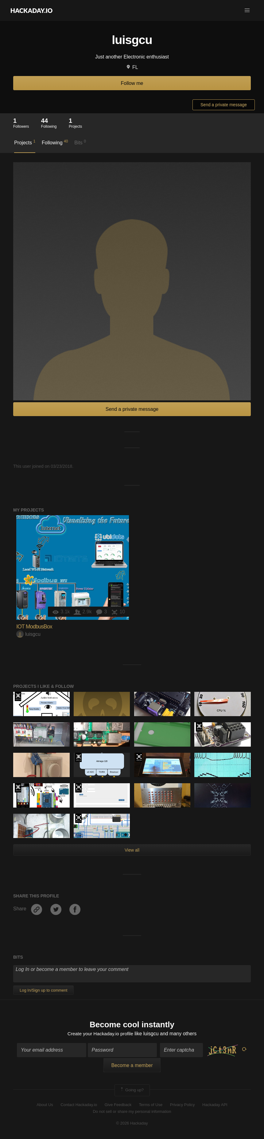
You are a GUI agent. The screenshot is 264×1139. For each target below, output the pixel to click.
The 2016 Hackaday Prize (139, 757)
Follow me (132, 83)
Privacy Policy (182, 1105)
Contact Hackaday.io (78, 1105)
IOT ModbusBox (34, 627)
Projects (24, 142)
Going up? (131, 1090)
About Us (45, 1105)
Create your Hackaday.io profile (100, 1034)
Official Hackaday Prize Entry (18, 696)
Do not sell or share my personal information (132, 1111)
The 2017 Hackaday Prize (78, 787)
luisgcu (28, 634)
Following (55, 142)
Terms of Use (151, 1105)
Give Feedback (118, 1105)
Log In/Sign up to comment (43, 990)
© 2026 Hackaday (132, 1123)
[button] (247, 10)
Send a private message (223, 104)
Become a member (132, 1066)
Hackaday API (214, 1105)
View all (132, 850)
